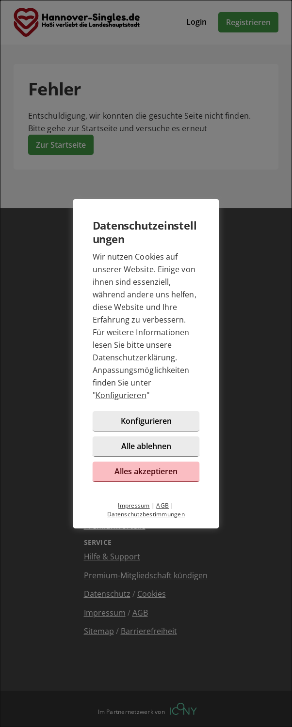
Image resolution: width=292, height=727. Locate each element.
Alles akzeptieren (146, 471)
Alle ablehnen (146, 446)
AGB (162, 505)
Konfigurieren (121, 395)
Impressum (133, 505)
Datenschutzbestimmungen (146, 514)
